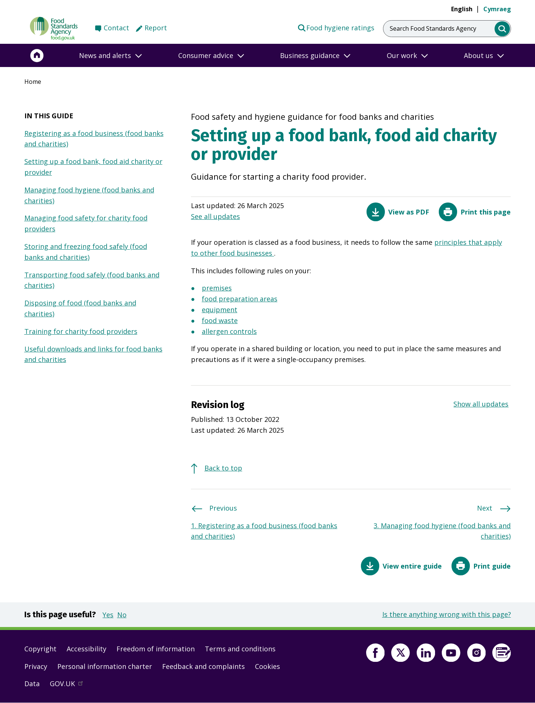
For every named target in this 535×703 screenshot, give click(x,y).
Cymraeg (497, 9)
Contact (116, 27)
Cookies (267, 666)
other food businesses (237, 254)
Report (156, 27)
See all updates (215, 216)
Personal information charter (104, 666)
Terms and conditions (240, 648)
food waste (220, 321)
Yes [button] (108, 614)
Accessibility (86, 648)
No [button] (122, 614)
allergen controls (229, 332)
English (461, 9)
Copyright (40, 648)
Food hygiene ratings (336, 27)
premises (217, 288)
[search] (502, 29)
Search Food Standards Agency (433, 28)
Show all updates (480, 403)
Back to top (223, 467)
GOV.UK (69, 685)
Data (32, 683)
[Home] (37, 55)
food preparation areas (239, 299)
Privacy (35, 666)
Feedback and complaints (203, 666)
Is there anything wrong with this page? (446, 614)
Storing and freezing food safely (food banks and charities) (85, 252)
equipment (219, 310)
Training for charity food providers (80, 331)
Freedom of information (155, 648)
